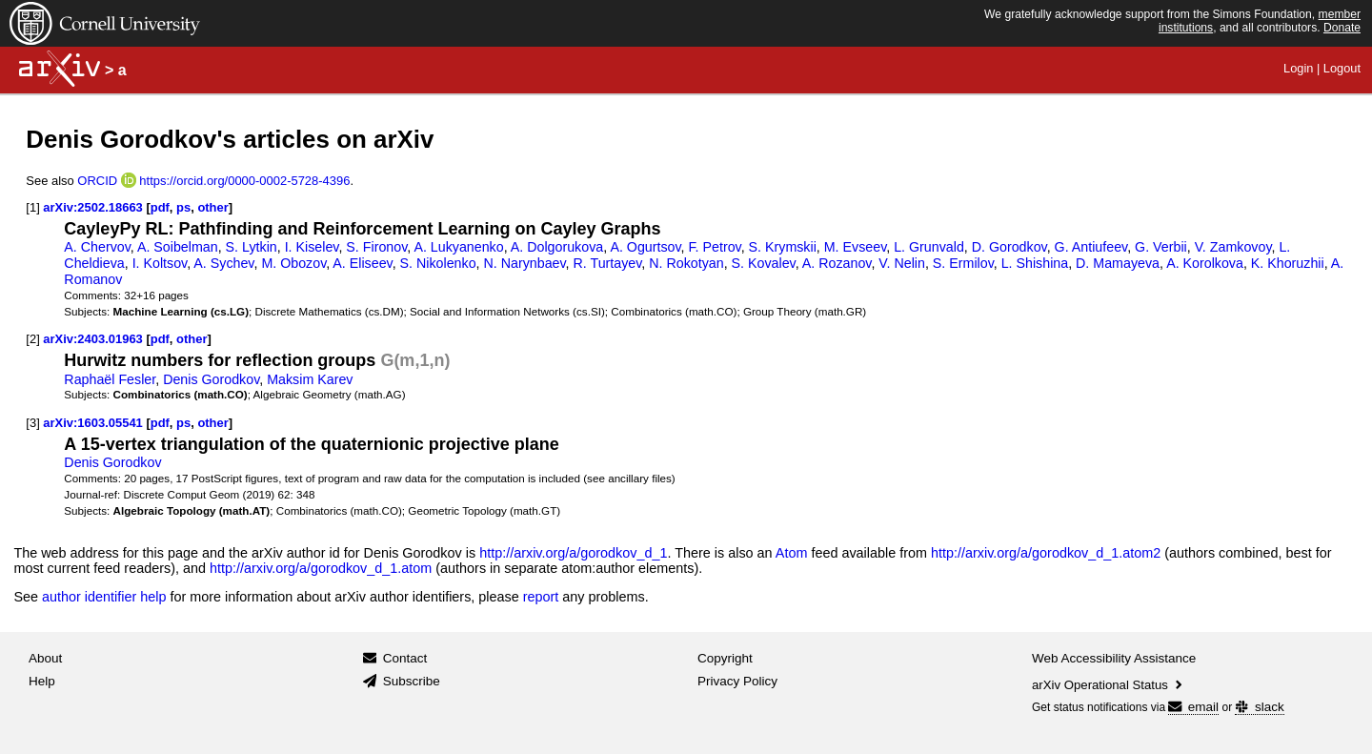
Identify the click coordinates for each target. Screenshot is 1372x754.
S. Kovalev (764, 263)
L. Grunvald (929, 247)
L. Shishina (1035, 263)
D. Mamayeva (1118, 263)
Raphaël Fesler (109, 379)
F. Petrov (714, 247)
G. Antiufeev (1091, 247)
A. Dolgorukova (557, 247)
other (212, 207)
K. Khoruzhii (1287, 263)
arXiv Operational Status (1108, 685)
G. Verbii (1161, 247)
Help (42, 681)
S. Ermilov (963, 263)
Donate (1342, 27)
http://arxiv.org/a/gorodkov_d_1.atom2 (1045, 552)
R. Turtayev (608, 263)
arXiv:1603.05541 (92, 423)
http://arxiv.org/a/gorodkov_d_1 (573, 552)
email (1193, 707)
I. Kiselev (312, 247)
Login (1298, 68)
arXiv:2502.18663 (92, 207)
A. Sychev (223, 263)
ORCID (97, 180)
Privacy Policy (737, 681)
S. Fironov (376, 247)
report (541, 596)
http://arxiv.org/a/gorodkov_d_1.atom (321, 568)
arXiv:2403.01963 (92, 339)
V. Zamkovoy (1233, 247)
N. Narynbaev (525, 263)
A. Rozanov (837, 263)
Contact (405, 658)
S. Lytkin (251, 247)
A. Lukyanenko (458, 247)
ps (183, 207)
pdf (160, 207)
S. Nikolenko (438, 263)
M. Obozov (293, 263)
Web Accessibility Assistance (1114, 658)
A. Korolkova (1204, 263)
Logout (1342, 68)
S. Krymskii (783, 247)
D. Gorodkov (1009, 247)
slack (1259, 707)
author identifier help (104, 596)
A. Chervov (97, 247)
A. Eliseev (362, 263)
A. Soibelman (177, 247)
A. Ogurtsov (645, 247)
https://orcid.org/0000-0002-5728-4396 (244, 180)
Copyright (725, 658)
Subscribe (411, 681)
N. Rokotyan (686, 263)
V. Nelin (901, 263)
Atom (792, 552)
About (45, 658)
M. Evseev (855, 247)
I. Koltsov (160, 263)
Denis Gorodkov (211, 379)
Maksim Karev (310, 379)
